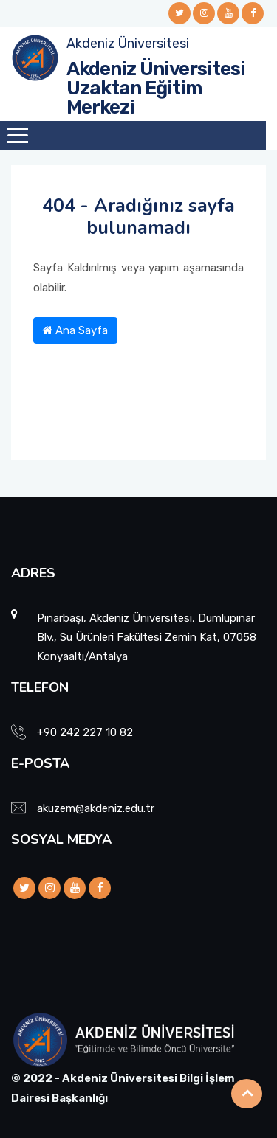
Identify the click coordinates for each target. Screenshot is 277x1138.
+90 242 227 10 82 (85, 732)
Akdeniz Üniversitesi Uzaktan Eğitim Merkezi (155, 88)
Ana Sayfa (75, 330)
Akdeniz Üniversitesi (127, 43)
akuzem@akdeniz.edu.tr (95, 808)
